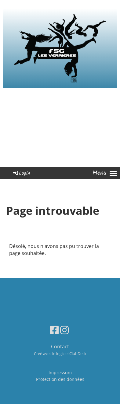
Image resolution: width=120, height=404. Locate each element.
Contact (60, 346)
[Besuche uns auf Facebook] (54, 329)
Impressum (60, 372)
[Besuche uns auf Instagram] (64, 329)
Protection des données (60, 379)
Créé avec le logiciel (60, 353)
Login (21, 173)
